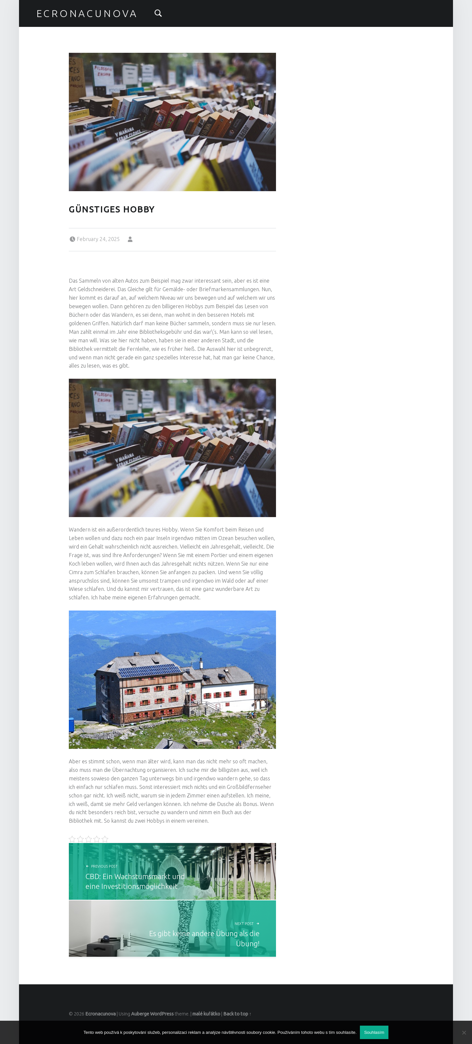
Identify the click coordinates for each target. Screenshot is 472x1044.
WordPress (162, 1013)
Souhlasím (374, 1032)
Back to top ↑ (237, 1013)
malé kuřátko (206, 1013)
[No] (464, 1032)
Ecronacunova (87, 13)
